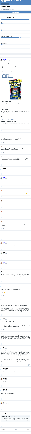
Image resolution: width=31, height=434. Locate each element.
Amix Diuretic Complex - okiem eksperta (7, 77)
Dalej (28, 429)
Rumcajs (4, 298)
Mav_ (4, 231)
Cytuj (3, 130)
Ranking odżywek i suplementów (9, 9)
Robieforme (5, 145)
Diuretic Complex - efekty (5, 76)
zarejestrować (23, 51)
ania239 (4, 168)
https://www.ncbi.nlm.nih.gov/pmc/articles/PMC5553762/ (8, 118)
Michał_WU (5, 389)
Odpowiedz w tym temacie (16, 12)
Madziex (4, 285)
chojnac (4, 252)
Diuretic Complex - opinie (5, 75)
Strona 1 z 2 (16, 429)
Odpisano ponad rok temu (6, 169)
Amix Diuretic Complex (5, 74)
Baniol (4, 271)
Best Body (3, 8)
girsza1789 (5, 378)
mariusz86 (5, 134)
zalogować (18, 51)
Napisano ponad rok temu (6, 60)
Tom (3, 347)
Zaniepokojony (5, 368)
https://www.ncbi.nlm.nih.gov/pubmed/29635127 (7, 119)
